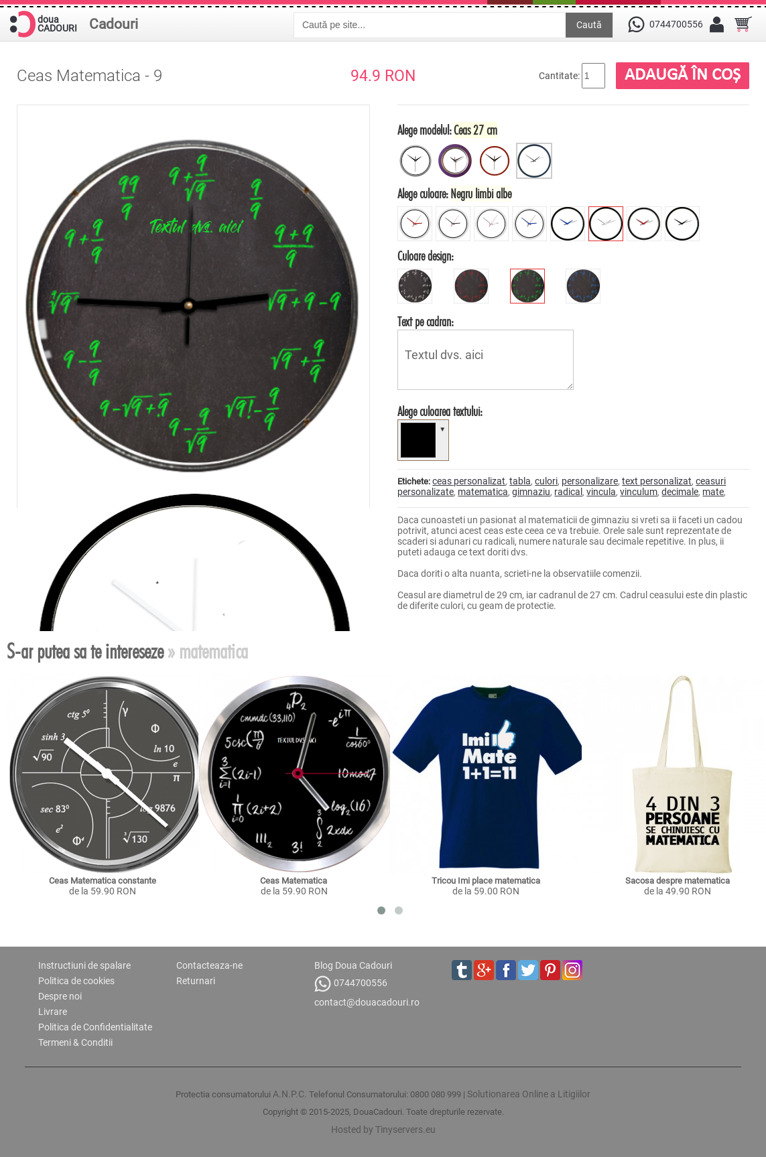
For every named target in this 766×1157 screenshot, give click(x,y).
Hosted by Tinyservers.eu (383, 1129)
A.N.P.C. (290, 1094)
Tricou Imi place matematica (486, 881)
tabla (520, 481)
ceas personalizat (468, 481)
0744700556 (350, 983)
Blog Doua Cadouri (353, 965)
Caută (589, 24)
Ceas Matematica (294, 881)
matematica (483, 491)
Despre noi (60, 996)
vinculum (638, 491)
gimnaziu (531, 491)
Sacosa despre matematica (677, 881)
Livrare (52, 1011)
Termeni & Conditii (75, 1042)
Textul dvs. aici (485, 360)
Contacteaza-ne (209, 965)
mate (713, 491)
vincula (601, 491)
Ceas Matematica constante (102, 881)
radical (568, 491)
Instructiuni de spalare (84, 965)
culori (546, 481)
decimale (679, 491)
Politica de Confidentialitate (95, 1027)
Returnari (195, 980)
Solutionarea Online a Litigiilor (528, 1094)
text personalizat (657, 481)
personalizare (590, 481)
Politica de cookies (76, 980)
